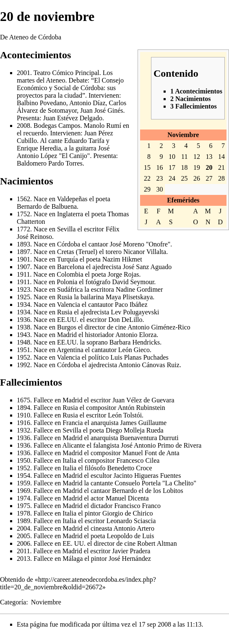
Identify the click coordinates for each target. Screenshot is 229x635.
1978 (23, 513)
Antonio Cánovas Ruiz (149, 364)
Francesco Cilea (138, 460)
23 (159, 178)
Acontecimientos (35, 54)
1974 (23, 498)
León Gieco (134, 349)
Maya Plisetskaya (129, 297)
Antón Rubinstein (141, 407)
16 (159, 167)
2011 (23, 551)
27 (209, 178)
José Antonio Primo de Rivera (161, 445)
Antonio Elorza (135, 334)
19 (196, 167)
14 (221, 156)
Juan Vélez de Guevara (143, 400)
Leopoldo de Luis (130, 535)
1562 (23, 198)
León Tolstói (125, 415)
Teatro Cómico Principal (66, 72)
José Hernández (130, 558)
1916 (23, 422)
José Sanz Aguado (147, 266)
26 (196, 178)
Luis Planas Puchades (139, 357)
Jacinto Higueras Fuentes (147, 475)
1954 (23, 475)
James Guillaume (143, 422)
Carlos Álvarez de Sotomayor (71, 106)
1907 (23, 266)
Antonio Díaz (87, 102)
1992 (23, 364)
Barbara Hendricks (134, 342)
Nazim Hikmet (122, 259)
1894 (23, 407)
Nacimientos (26, 181)
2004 (23, 528)
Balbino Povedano (41, 102)
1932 (23, 430)
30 (159, 189)
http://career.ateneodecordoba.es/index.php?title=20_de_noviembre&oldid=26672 (78, 583)
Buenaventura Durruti (149, 437)
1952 (23, 357)
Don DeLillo (125, 319)
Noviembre (183, 134)
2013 (23, 558)
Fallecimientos (31, 382)
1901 (23, 259)
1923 (23, 289)
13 (209, 156)
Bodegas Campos (57, 125)
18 (184, 167)
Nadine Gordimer (139, 289)
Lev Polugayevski (135, 312)
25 (184, 178)
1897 (23, 251)
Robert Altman (157, 543)
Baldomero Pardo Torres (50, 163)
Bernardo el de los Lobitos (147, 490)
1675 (23, 400)
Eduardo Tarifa (84, 140)
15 (147, 167)
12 (196, 156)
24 (172, 178)
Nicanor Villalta (144, 251)
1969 (23, 490)
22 (147, 178)
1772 (23, 229)
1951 (23, 349)
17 (172, 167)
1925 (23, 297)
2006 (23, 543)
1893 (23, 244)
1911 (23, 274)
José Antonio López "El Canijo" (63, 152)
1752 (23, 214)
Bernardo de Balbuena (47, 206)
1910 (23, 415)
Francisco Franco (137, 505)
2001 (23, 72)
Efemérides (183, 200)
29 (147, 189)
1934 (23, 304)
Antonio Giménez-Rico (159, 327)
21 (221, 167)
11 (184, 156)
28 (221, 178)
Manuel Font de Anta (151, 452)
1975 (23, 505)
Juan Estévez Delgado (72, 118)
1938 (23, 327)
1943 (23, 334)
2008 (23, 125)
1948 (23, 342)
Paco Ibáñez (131, 304)
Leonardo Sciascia (131, 520)
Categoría (13, 602)
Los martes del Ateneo (65, 76)
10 (172, 156)
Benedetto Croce (129, 468)
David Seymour (133, 281)
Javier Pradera (131, 551)
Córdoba (68, 244)
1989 (23, 520)
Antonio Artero (134, 528)
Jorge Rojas (123, 274)
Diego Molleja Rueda (135, 430)
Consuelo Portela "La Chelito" (155, 483)
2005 (23, 535)
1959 (23, 483)
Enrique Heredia (39, 148)
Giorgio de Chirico (127, 513)
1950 (23, 460)
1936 (23, 319)
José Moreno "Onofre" (140, 244)
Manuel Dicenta (127, 498)
